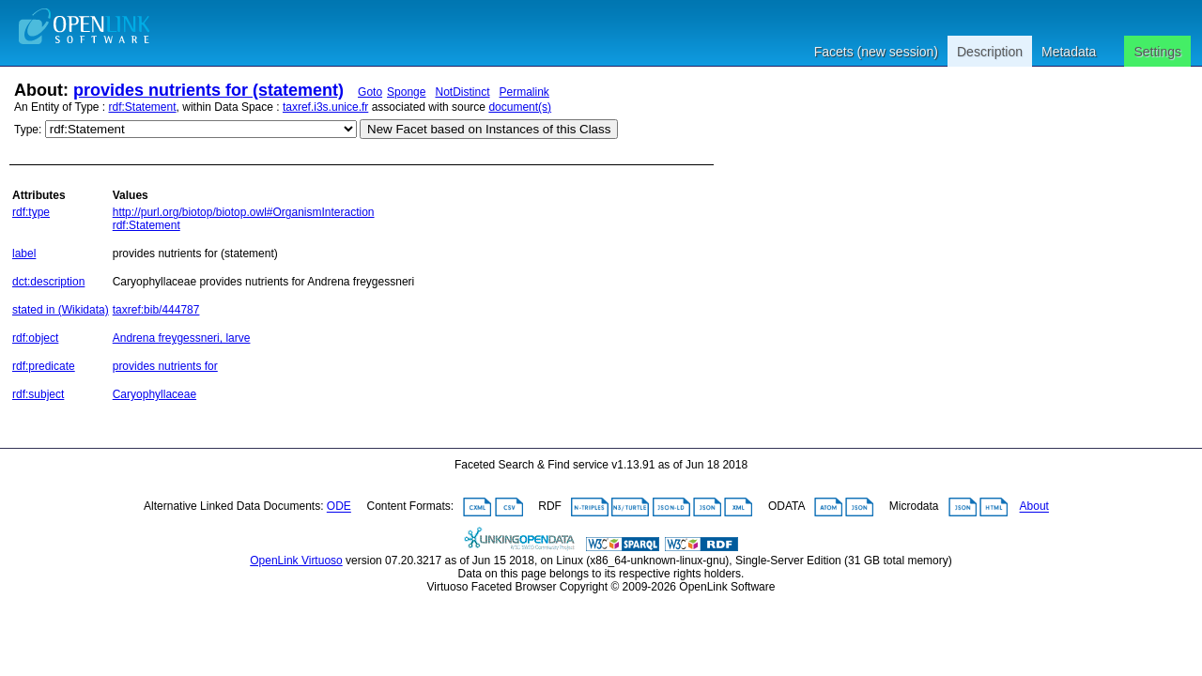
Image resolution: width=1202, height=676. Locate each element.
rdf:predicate (43, 366)
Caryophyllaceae (154, 394)
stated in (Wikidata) (60, 309)
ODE (339, 507)
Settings (1157, 51)
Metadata (1068, 51)
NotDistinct (462, 92)
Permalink (524, 92)
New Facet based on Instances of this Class (488, 129)
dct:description (48, 281)
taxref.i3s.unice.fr (325, 107)
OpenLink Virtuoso (296, 560)
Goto (370, 92)
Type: (27, 129)
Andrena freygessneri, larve (182, 338)
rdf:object (35, 338)
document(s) (519, 107)
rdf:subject (38, 394)
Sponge (406, 92)
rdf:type (31, 212)
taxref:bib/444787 (156, 309)
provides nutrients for (165, 366)
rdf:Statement (143, 107)
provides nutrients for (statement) (208, 90)
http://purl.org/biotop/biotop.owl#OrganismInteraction (244, 212)
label (24, 253)
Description (990, 51)
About (1034, 507)
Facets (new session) (876, 51)
